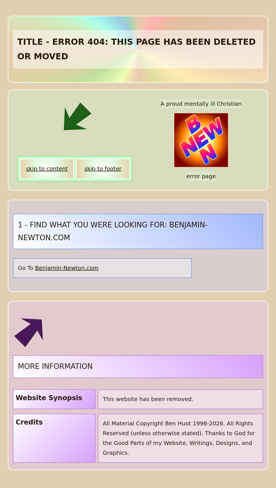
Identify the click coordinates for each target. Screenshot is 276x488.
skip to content (47, 168)
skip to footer (103, 168)
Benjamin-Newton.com (67, 268)
